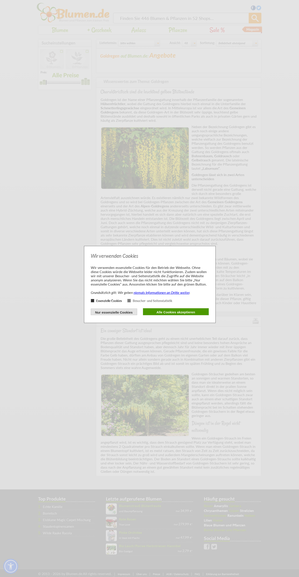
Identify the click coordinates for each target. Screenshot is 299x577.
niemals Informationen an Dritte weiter (161, 292)
